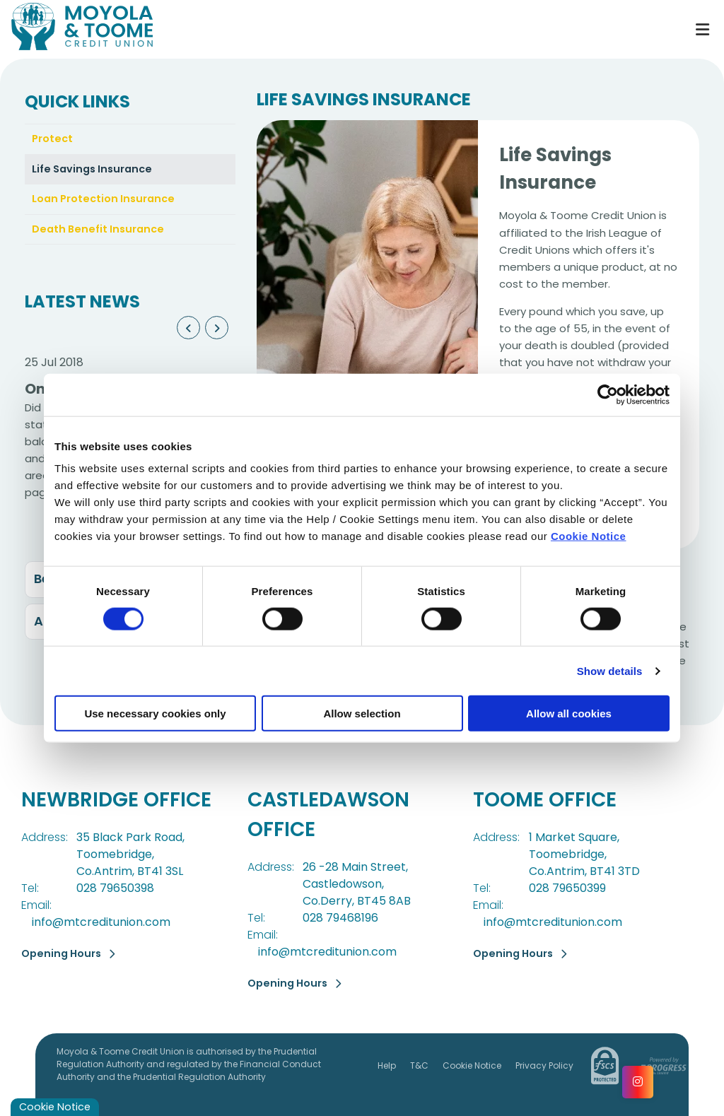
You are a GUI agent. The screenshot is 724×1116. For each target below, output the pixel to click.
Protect (53, 138)
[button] (188, 331)
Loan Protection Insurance (106, 201)
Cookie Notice (588, 536)
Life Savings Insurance (95, 170)
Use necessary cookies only (155, 713)
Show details (610, 670)
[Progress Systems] (662, 1065)
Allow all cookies (569, 713)
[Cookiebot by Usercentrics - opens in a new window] (608, 394)
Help (387, 1065)
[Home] (340, 29)
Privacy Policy (544, 1065)
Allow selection (361, 713)
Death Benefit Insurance (100, 231)
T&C (419, 1065)
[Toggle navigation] (702, 29)
